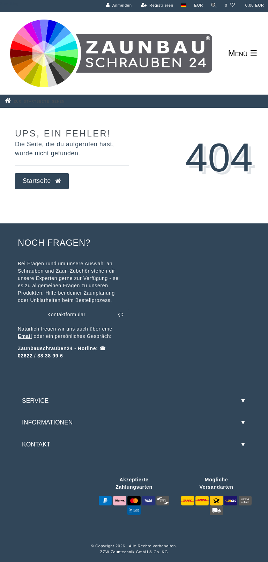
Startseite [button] (42, 180)
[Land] (183, 5)
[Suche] (214, 5)
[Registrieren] (157, 5)
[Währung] (198, 5)
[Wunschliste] (230, 5)
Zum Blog (9, 4)
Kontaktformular (85, 315)
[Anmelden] (119, 5)
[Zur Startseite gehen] (46, 101)
